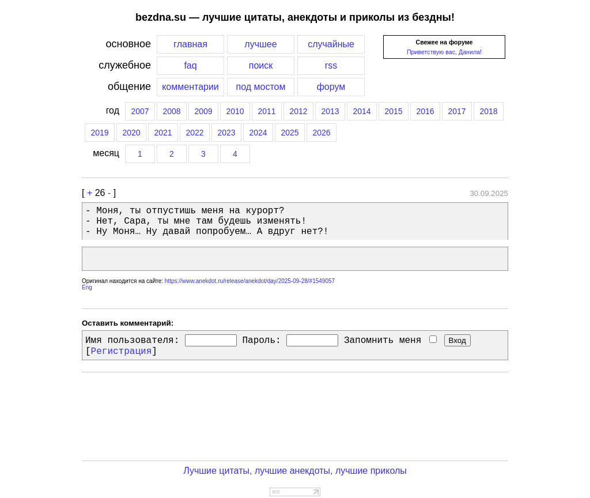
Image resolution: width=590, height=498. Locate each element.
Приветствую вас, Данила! (444, 51)
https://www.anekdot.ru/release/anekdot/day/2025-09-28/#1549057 (250, 281)
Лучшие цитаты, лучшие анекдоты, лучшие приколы (295, 471)
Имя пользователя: (132, 340)
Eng (87, 287)
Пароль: (261, 340)
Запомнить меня (390, 340)
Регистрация (121, 351)
